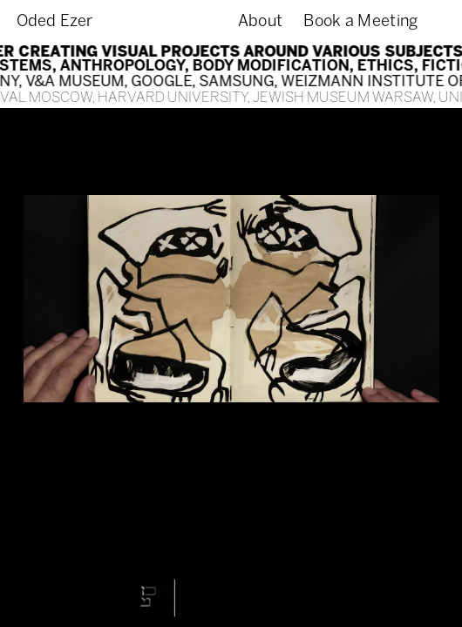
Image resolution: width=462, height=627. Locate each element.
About (260, 22)
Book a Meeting (360, 22)
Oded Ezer (55, 22)
